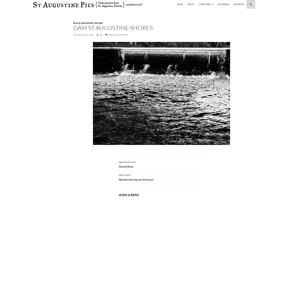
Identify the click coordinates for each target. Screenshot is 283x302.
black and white (83, 23)
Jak (101, 34)
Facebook (239, 4)
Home (180, 4)
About (191, 4)
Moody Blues (161, 164)
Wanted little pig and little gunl (161, 177)
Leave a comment (118, 34)
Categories (205, 4)
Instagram (223, 4)
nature (98, 23)
